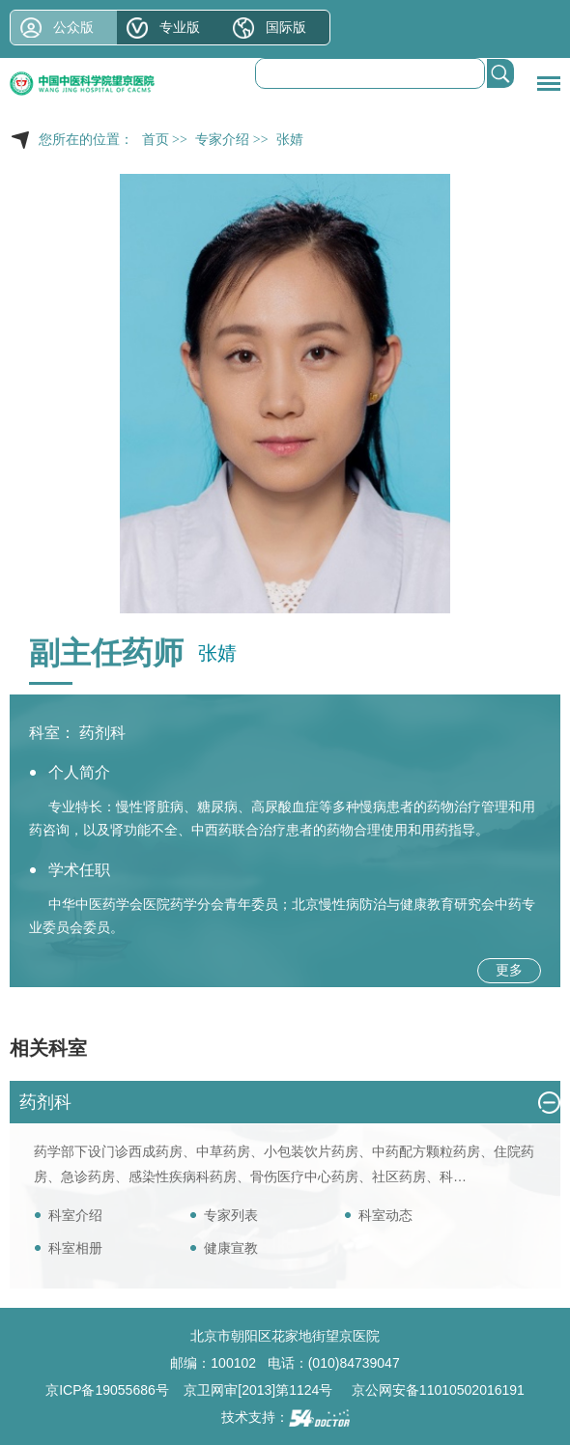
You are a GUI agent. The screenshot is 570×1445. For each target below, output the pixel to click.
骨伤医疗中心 (290, 1176)
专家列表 (231, 1215)
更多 (509, 970)
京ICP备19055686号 (107, 1390)
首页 (155, 139)
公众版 (73, 27)
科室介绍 (75, 1215)
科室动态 (385, 1215)
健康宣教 (231, 1248)
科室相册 (75, 1248)
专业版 (179, 27)
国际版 (286, 27)
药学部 (54, 1151)
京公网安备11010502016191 (438, 1390)
